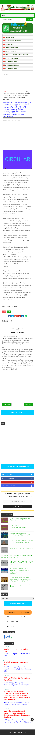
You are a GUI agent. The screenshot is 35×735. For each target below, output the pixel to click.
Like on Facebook (18, 478)
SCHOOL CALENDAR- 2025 (17, 412)
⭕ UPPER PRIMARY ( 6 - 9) (11, 58)
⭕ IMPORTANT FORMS (10, 47)
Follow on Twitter (18, 474)
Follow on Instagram (18, 486)
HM (9, 91)
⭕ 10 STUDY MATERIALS (11, 61)
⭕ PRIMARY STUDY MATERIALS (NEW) (15, 54)
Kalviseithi (23, 732)
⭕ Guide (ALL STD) (9, 51)
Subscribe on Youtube (18, 482)
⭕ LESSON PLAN (8, 44)
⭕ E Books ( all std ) (9, 37)
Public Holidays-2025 (17, 604)
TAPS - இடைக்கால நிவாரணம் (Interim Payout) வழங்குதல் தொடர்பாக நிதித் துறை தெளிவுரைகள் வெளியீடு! (17, 714)
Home (4, 91)
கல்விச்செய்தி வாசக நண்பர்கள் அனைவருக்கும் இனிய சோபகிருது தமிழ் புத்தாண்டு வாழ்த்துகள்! (20, 579)
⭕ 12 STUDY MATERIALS (11, 68)
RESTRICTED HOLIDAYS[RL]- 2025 (17, 466)
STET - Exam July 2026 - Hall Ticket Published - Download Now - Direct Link (21, 562)
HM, (19, 120)
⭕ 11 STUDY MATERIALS (11, 65)
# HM (8, 311)
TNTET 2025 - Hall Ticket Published (21, 548)
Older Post (28, 404)
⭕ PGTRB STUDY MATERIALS (12, 41)
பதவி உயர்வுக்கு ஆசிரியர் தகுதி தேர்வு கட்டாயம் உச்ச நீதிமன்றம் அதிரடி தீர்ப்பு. (22, 542)
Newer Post (6, 404)
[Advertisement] (17, 83)
